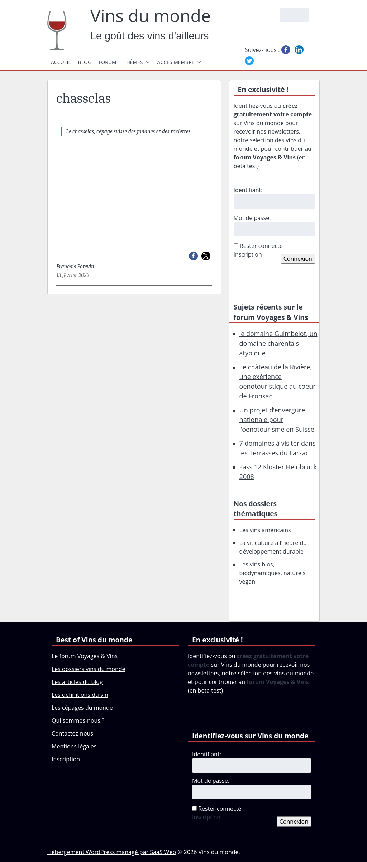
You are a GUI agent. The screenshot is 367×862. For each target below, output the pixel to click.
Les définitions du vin (80, 695)
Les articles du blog (77, 682)
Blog (84, 62)
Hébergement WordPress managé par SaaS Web (111, 852)
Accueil (61, 62)
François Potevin (75, 266)
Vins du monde (150, 15)
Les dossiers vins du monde (88, 669)
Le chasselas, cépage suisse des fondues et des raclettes (128, 131)
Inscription (248, 254)
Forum (107, 62)
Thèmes (137, 62)
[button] (193, 256)
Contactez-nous (72, 733)
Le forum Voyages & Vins (85, 656)
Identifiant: (248, 190)
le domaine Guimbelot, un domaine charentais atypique (278, 343)
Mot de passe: (252, 218)
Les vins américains (265, 530)
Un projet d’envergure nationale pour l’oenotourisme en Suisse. (277, 420)
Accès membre (179, 62)
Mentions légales (74, 746)
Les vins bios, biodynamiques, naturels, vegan (273, 572)
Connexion (297, 259)
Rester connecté (261, 246)
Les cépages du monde (82, 708)
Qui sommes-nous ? (78, 720)
